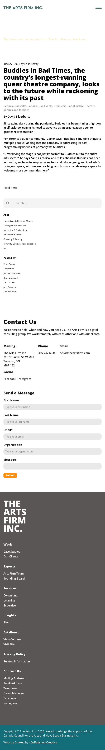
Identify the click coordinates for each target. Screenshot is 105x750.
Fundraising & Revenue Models (18, 220)
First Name (11, 404)
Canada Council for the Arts (21, 735)
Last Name (11, 419)
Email (8, 434)
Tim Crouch (9, 282)
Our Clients (10, 556)
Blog (6, 622)
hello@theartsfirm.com (75, 357)
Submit (10, 479)
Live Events (45, 106)
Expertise (9, 605)
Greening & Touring (12, 239)
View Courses (12, 639)
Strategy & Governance (14, 225)
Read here (10, 188)
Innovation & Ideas (12, 234)
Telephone (10, 688)
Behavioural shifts (14, 106)
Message (9, 464)
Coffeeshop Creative (44, 742)
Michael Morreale (12, 273)
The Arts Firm (9, 291)
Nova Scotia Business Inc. (62, 735)
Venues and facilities (16, 110)
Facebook (9, 383)
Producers (60, 106)
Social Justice (76, 106)
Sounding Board (14, 578)
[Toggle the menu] (99, 8)
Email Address (12, 683)
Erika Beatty (9, 264)
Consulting (10, 595)
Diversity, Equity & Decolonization (19, 243)
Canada (32, 106)
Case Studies (11, 551)
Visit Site (9, 644)
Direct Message (13, 693)
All (4, 248)
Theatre (90, 106)
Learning (9, 600)
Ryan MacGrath (10, 277)
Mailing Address (14, 678)
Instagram (24, 383)
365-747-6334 (46, 357)
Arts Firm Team (13, 573)
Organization (12, 449)
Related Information (16, 661)
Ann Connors (9, 287)
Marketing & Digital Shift (15, 230)
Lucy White (8, 268)
